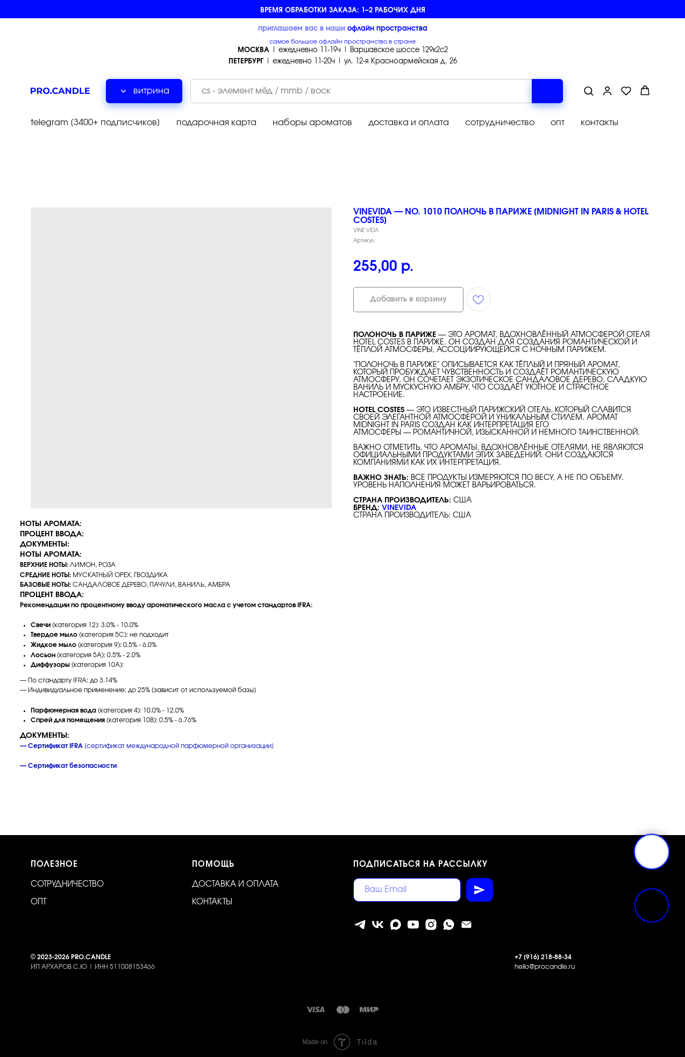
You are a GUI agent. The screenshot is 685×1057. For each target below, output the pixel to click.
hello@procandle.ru (545, 963)
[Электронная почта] (466, 920)
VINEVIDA (399, 504)
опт (558, 121)
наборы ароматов (312, 121)
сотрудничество (499, 121)
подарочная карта (216, 121)
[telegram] (360, 920)
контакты (599, 121)
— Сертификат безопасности (68, 762)
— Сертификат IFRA (51, 742)
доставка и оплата (408, 121)
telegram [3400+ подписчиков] (95, 121)
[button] (588, 89)
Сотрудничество (67, 880)
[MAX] (395, 920)
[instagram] (431, 920)
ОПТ (38, 898)
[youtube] (413, 920)
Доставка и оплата (235, 880)
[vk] (377, 920)
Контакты (212, 898)
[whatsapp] (448, 920)
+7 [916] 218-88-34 (543, 953)
